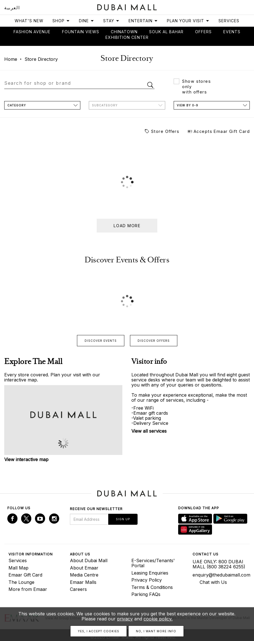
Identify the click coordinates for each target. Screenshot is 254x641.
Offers (203, 31)
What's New (29, 20)
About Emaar (84, 568)
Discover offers (154, 340)
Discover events (101, 340)
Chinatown (124, 31)
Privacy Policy (146, 580)
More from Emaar (27, 589)
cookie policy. (158, 619)
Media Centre (84, 575)
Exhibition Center (127, 37)
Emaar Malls (83, 582)
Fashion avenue (32, 31)
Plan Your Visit (188, 20)
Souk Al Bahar (166, 31)
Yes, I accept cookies (98, 631)
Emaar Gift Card (25, 575)
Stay (111, 20)
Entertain (143, 20)
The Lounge (21, 582)
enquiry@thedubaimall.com (219, 575)
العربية (12, 7)
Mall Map (18, 568)
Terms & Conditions (152, 587)
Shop (61, 20)
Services (228, 20)
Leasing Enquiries (149, 573)
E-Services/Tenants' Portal (153, 563)
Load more (127, 225)
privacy (125, 619)
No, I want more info (156, 631)
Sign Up (123, 519)
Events (231, 31)
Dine (86, 20)
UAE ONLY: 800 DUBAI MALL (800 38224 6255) (219, 564)
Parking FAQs (145, 594)
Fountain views (80, 31)
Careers (78, 589)
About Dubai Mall (88, 560)
